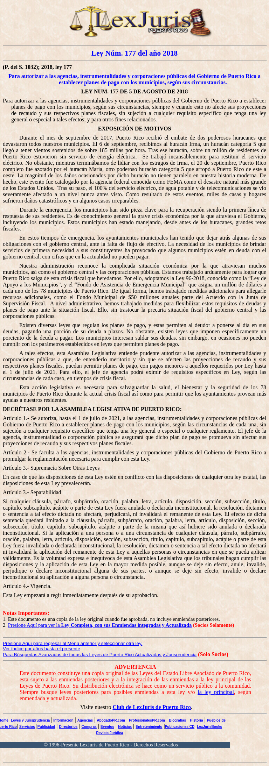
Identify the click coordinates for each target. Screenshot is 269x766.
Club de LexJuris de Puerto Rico (151, 707)
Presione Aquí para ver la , (100, 625)
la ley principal (216, 692)
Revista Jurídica (109, 733)
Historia (196, 720)
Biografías (177, 720)
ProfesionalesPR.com (147, 720)
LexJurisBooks (209, 727)
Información (63, 720)
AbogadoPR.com (111, 720)
